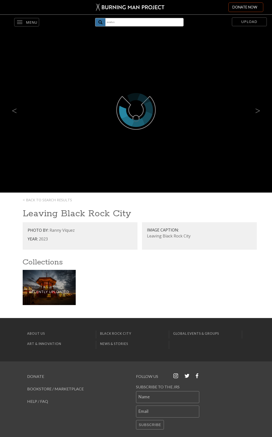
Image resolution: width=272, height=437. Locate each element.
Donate (35, 376)
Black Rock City (115, 333)
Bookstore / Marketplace (55, 388)
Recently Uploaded (49, 291)
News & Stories (114, 344)
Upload (249, 21)
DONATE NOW (244, 7)
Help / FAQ (37, 401)
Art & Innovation (44, 344)
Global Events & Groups (196, 333)
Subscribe (150, 425)
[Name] (167, 397)
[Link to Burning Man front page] (129, 7)
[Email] (167, 412)
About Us (36, 333)
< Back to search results (47, 200)
